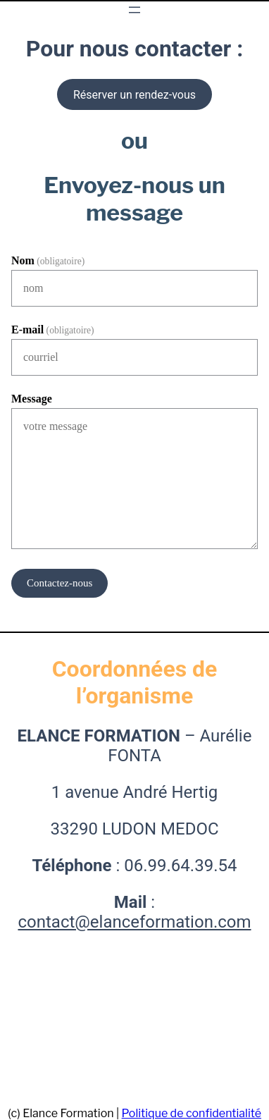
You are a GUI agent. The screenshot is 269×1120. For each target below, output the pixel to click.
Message (31, 399)
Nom (48, 260)
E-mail (52, 330)
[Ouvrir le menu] (134, 9)
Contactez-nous (59, 583)
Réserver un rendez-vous (134, 94)
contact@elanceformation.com (134, 922)
